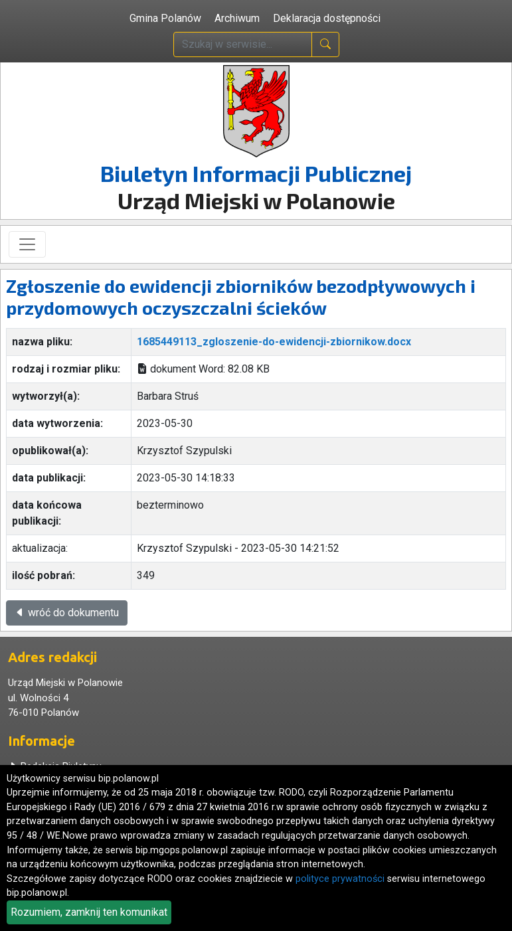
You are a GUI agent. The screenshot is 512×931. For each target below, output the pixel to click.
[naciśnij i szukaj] (325, 44)
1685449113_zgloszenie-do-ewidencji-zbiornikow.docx (274, 341)
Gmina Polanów (165, 18)
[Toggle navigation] (27, 244)
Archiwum (237, 18)
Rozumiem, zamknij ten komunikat (89, 912)
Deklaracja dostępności (327, 18)
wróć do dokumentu (67, 612)
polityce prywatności (340, 879)
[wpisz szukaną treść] (242, 44)
